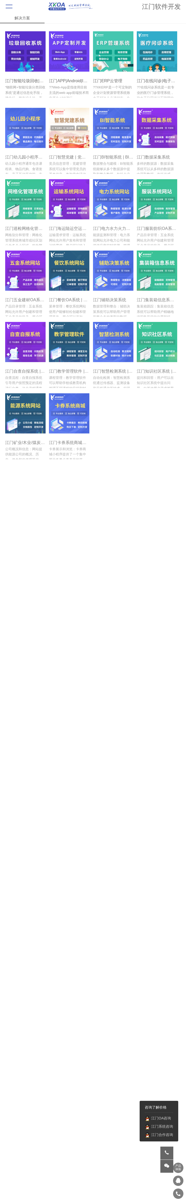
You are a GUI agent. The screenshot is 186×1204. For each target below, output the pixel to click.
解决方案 (22, 18)
